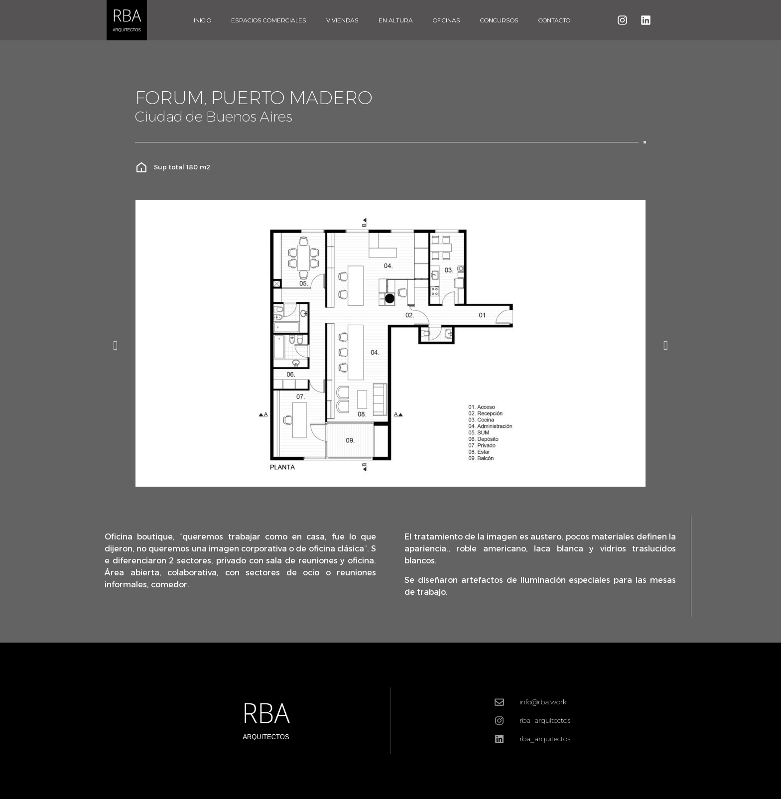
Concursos (499, 20)
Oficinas (446, 20)
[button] (115, 345)
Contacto (554, 20)
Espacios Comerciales (268, 20)
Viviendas (342, 20)
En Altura (396, 20)
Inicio (202, 20)
